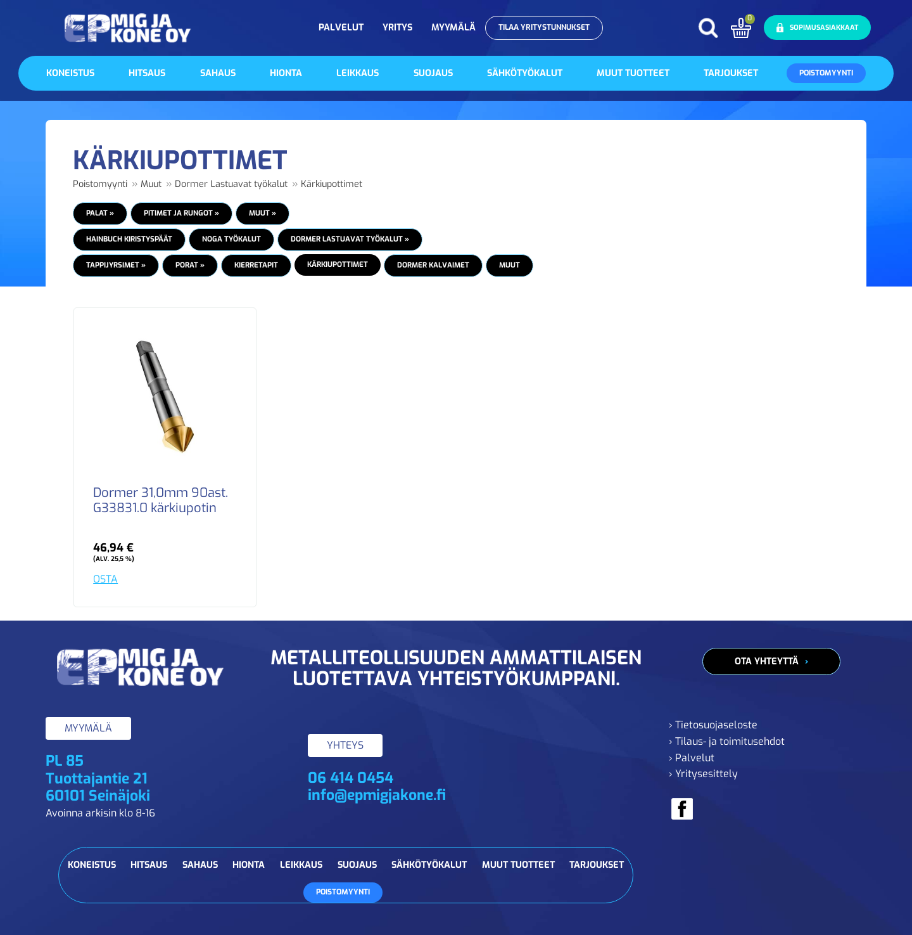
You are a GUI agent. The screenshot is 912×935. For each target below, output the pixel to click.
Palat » (100, 213)
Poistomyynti (826, 73)
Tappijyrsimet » (116, 265)
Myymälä (453, 28)
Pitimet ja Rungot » (181, 213)
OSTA (105, 579)
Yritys (397, 28)
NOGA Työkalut (231, 239)
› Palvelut (691, 757)
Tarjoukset (731, 73)
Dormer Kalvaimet (433, 265)
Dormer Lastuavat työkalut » (350, 239)
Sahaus (218, 73)
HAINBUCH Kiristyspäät (129, 239)
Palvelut (341, 28)
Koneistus (70, 73)
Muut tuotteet (633, 73)
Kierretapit (256, 265)
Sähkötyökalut (524, 73)
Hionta (286, 73)
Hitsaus (147, 73)
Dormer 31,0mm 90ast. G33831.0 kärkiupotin (160, 501)
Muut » (262, 213)
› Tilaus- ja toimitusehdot (727, 741)
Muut (151, 184)
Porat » (190, 265)
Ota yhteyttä (767, 661)
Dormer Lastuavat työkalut (231, 184)
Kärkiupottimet (331, 184)
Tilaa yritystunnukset (544, 27)
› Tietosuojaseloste (713, 725)
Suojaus (433, 73)
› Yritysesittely (703, 773)
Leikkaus (357, 73)
